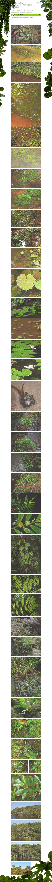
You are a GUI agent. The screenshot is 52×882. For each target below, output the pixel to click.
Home (13, 10)
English (39, 2)
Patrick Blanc (20, 10)
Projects (30, 10)
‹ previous (21, 877)
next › (27, 878)
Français (38, 3)
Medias (22, 12)
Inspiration (15, 12)
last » (31, 878)
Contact (29, 12)
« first (15, 877)
